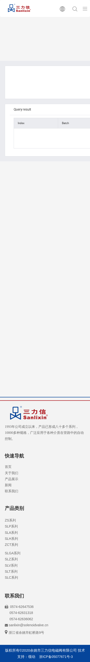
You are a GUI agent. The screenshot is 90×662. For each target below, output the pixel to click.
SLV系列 (11, 565)
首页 (8, 467)
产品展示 (11, 479)
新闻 (8, 485)
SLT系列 (11, 571)
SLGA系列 (12, 553)
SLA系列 (11, 533)
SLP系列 (11, 526)
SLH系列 (11, 539)
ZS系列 (10, 520)
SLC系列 (11, 577)
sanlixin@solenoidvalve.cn (28, 625)
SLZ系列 (11, 559)
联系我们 (11, 491)
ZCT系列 (11, 545)
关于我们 (11, 473)
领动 (31, 657)
